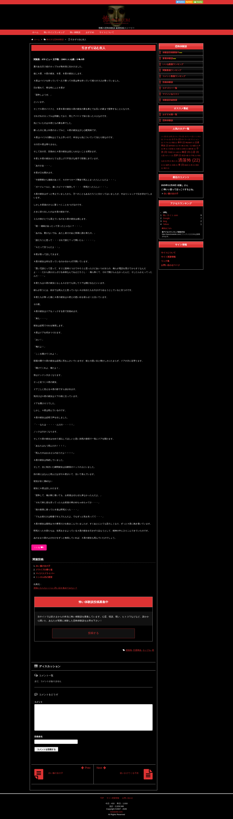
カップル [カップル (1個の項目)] (179, 136)
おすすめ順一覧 (170, 114)
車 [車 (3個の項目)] (181, 165)
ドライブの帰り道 (44, 569)
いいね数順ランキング (173, 64)
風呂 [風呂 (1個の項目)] (166, 168)
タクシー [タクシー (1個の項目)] (189, 136)
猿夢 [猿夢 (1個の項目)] (168, 165)
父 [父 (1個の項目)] (163, 165)
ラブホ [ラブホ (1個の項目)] (167, 142)
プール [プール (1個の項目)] (167, 139)
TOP (102, 798)
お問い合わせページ (170, 265)
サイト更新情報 (168, 257)
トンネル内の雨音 (44, 577)
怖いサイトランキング (54, 32)
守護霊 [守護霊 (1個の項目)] (171, 152)
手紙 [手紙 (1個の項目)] (194, 155)
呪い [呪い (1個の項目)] (189, 146)
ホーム (35, 32)
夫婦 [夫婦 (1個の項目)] (179, 149)
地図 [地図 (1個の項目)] (195, 146)
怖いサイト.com (170, 215)
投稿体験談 (168, 82)
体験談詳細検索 (170, 100)
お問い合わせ (127, 798)
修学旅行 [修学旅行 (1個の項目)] (173, 146)
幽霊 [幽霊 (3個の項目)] (186, 152)
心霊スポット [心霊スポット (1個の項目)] (167, 155)
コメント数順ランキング (174, 76)
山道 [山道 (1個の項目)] (178, 152)
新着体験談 (169, 58)
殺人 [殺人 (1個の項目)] (175, 161)
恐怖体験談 (168, 120)
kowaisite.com (116, 812)
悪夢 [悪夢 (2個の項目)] (177, 155)
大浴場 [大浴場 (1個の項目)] (171, 149)
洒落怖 (129, 650)
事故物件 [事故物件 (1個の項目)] (189, 142)
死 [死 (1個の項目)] (169, 161)
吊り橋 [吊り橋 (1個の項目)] (182, 146)
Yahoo (166, 224)
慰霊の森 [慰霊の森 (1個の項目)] (186, 155)
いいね (39, 547)
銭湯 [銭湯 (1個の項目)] (187, 165)
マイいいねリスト (171, 94)
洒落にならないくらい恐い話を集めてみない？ (55, 588)
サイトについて (106, 32)
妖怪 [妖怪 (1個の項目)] (185, 149)
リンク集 (165, 261)
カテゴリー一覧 (170, 88)
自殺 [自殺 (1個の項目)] (175, 165)
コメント (38, 702)
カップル (147, 650)
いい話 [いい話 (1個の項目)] (164, 136)
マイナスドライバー (45, 573)
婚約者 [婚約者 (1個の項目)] (192, 149)
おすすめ (90, 32)
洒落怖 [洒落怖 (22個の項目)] (189, 160)
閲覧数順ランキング (172, 70)
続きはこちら (167, 228)
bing (165, 221)
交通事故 (137, 650)
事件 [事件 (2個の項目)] (181, 142)
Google (166, 218)
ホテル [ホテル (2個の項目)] (176, 139)
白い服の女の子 (43, 566)
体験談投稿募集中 (172, 52)
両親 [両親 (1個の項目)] (174, 142)
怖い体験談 (75, 32)
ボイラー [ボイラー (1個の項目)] (185, 139)
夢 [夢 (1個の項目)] (166, 149)
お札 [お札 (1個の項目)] (172, 136)
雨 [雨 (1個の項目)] (193, 165)
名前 (93, 737)
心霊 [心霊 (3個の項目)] (195, 152)
